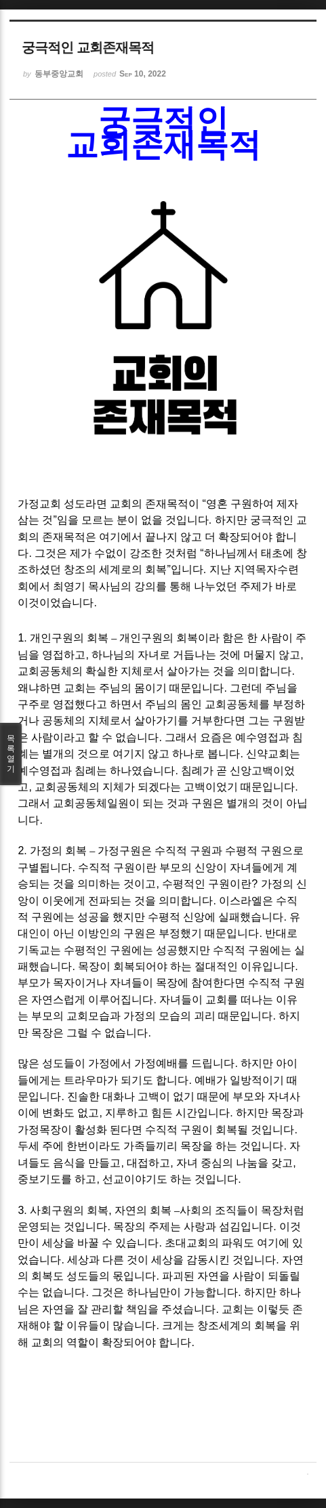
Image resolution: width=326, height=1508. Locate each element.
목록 (11, 754)
